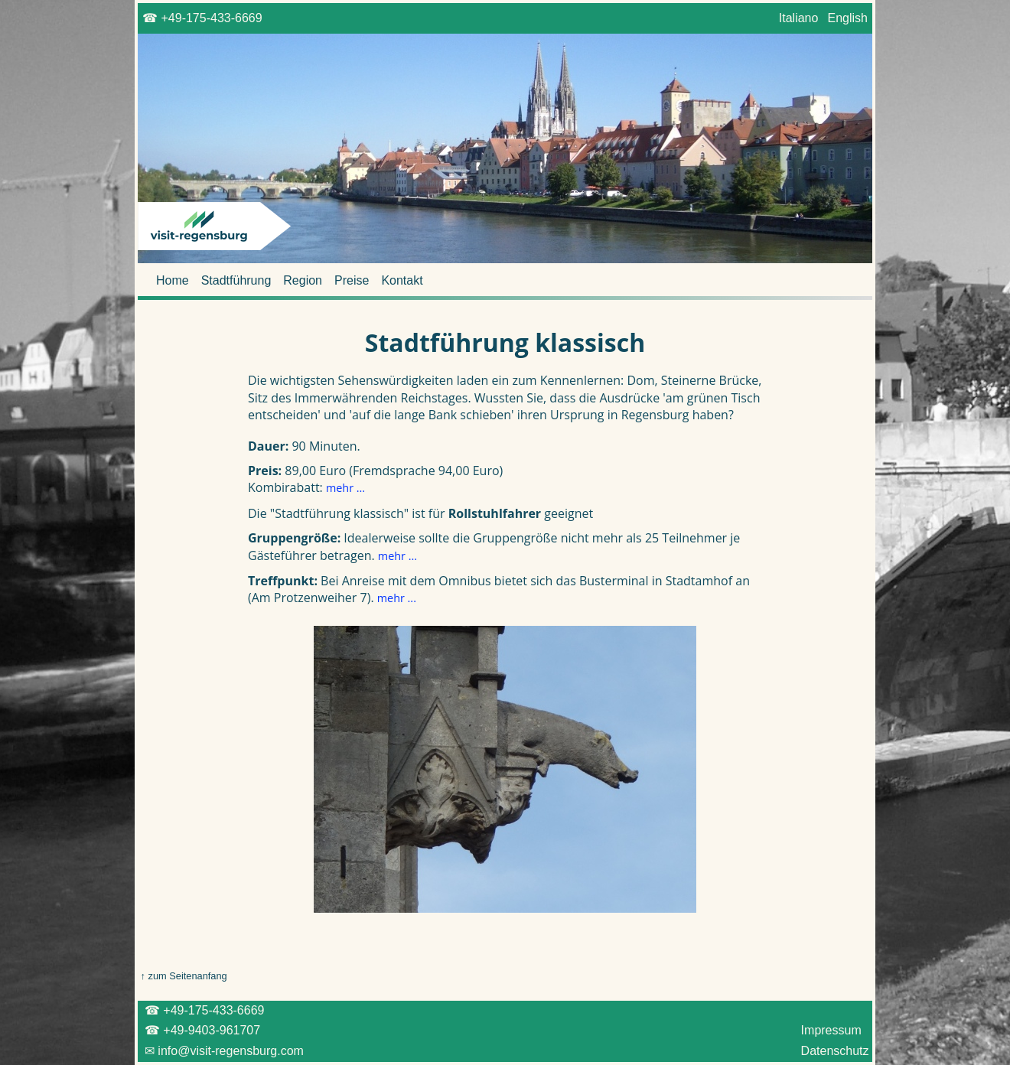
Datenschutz (834, 1050)
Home (172, 280)
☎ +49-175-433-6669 (202, 17)
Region (302, 280)
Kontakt (401, 280)
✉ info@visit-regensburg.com (222, 1050)
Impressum (831, 1030)
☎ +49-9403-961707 (201, 1030)
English (847, 17)
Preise (351, 280)
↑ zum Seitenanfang (182, 976)
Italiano (798, 17)
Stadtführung (236, 280)
